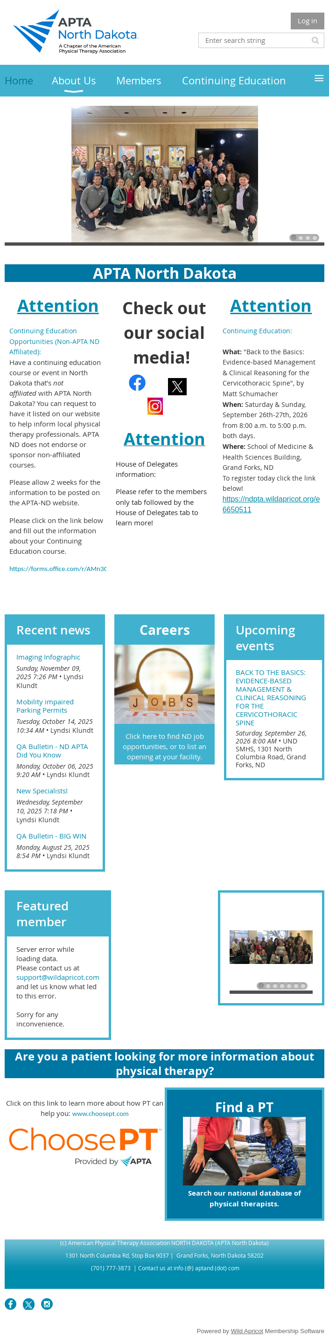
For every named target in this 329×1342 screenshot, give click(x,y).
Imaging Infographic (48, 656)
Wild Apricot (247, 1331)
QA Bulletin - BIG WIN (51, 835)
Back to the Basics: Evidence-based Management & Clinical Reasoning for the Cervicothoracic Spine (271, 697)
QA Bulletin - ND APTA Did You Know (52, 750)
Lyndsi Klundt (71, 730)
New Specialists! (42, 790)
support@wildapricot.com (57, 977)
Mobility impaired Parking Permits (45, 706)
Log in (307, 20)
